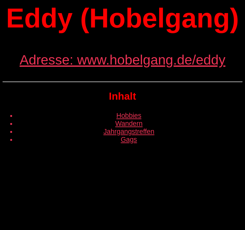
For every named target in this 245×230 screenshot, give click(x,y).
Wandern (129, 123)
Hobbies (128, 115)
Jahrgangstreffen (128, 131)
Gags (129, 139)
